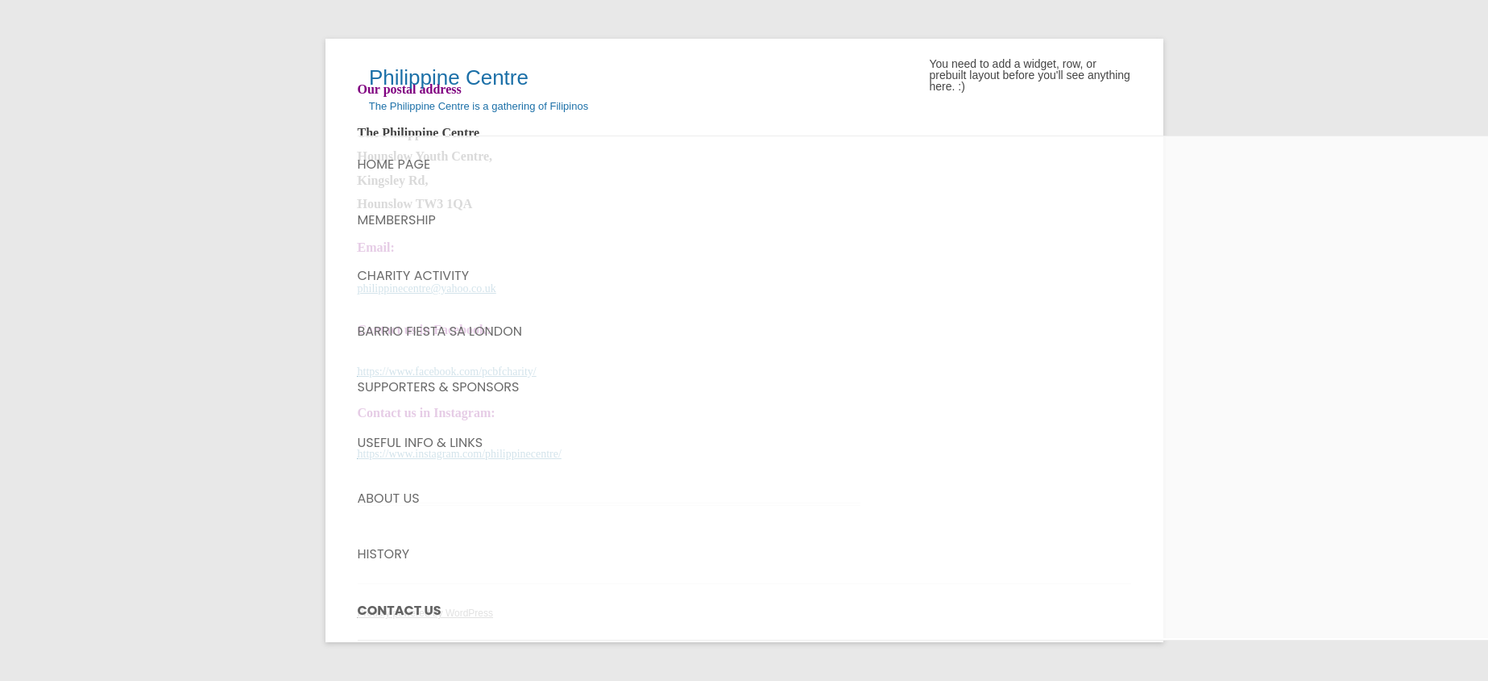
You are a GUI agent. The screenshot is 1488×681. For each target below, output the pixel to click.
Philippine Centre (443, 77)
